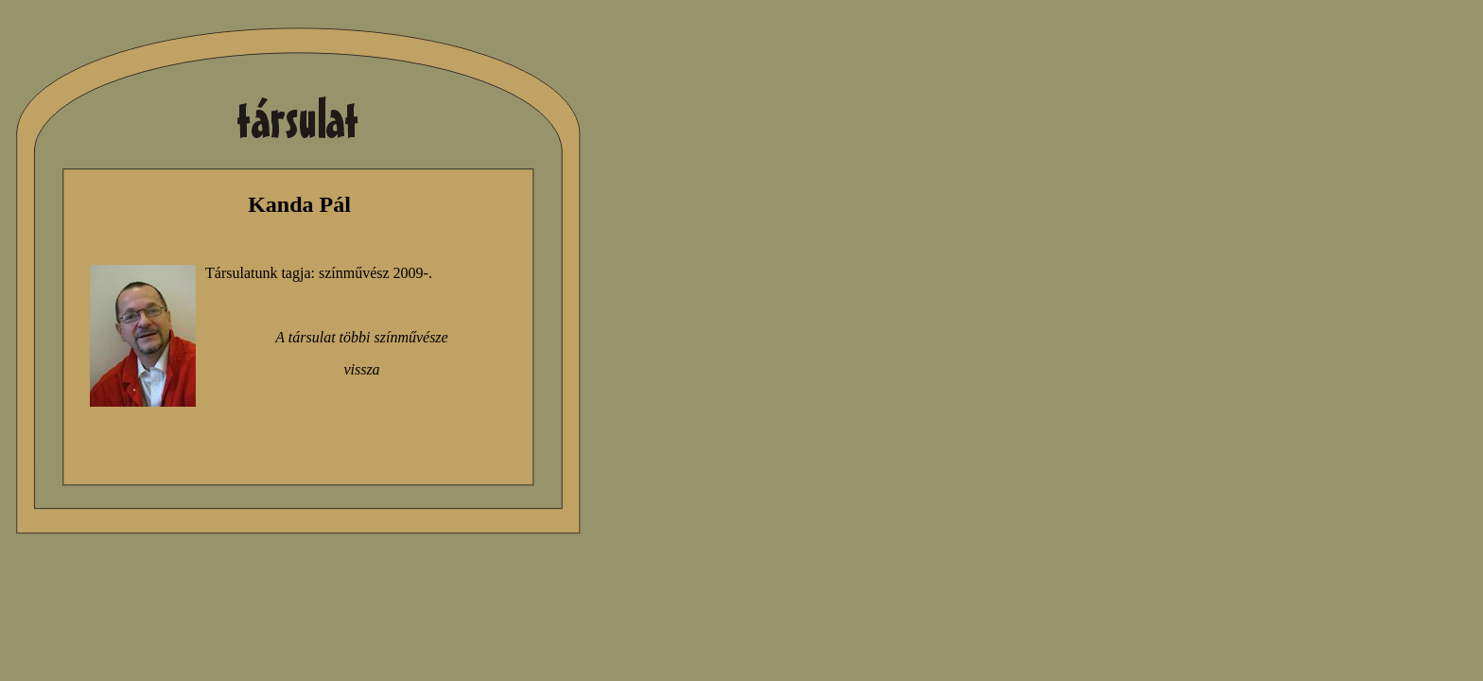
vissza (361, 369)
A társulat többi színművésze (361, 337)
